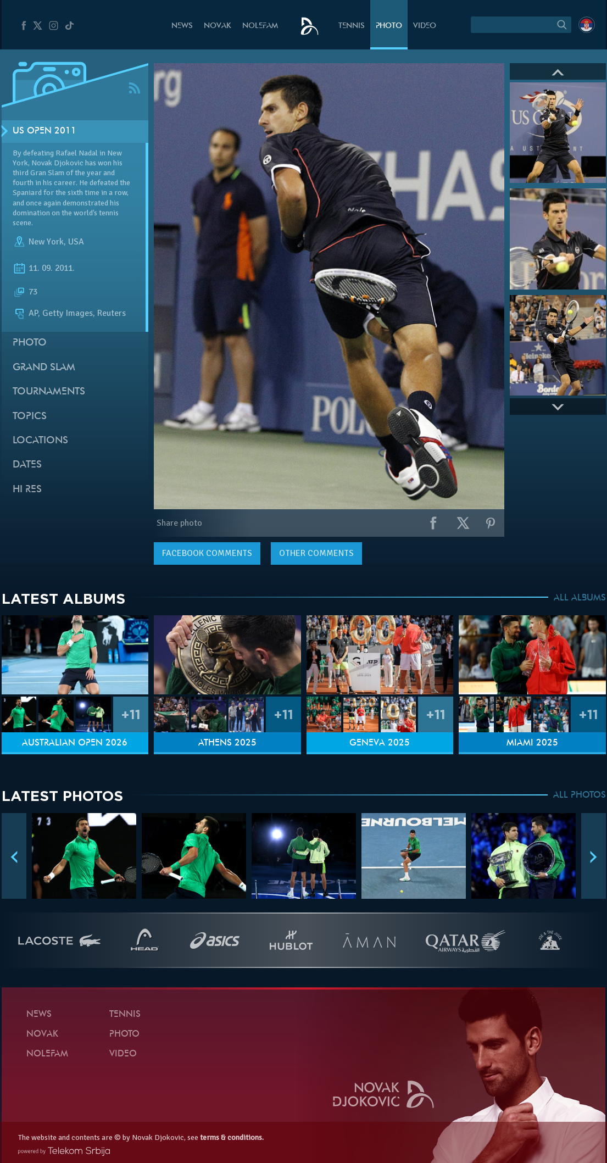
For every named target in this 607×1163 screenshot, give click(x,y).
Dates (27, 465)
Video (424, 26)
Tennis (351, 26)
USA (76, 241)
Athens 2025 (227, 743)
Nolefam (260, 26)
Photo (389, 26)
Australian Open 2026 (74, 743)
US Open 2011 (44, 131)
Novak (217, 26)
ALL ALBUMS (580, 598)
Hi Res (27, 490)
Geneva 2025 (379, 743)
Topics (30, 416)
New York (46, 241)
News (182, 26)
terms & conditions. (232, 1137)
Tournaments (49, 392)
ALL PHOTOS (579, 795)
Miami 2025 (532, 743)
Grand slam (44, 368)
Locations (40, 441)
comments (207, 553)
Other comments (316, 553)
